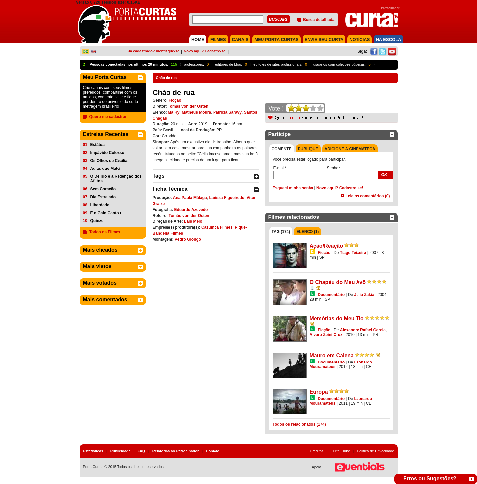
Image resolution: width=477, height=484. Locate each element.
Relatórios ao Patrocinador (175, 451)
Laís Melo (193, 221)
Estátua (97, 144)
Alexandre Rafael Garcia (363, 330)
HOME (197, 39)
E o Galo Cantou (105, 213)
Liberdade (99, 205)
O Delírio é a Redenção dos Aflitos (116, 178)
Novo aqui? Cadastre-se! (205, 51)
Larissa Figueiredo (226, 197)
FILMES (218, 39)
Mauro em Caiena (332, 355)
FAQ (141, 451)
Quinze (97, 220)
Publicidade (120, 451)
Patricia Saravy (227, 112)
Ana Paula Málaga (190, 197)
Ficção (175, 100)
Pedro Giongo (188, 239)
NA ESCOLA (388, 39)
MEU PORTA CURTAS (276, 39)
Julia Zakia (364, 294)
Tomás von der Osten (188, 106)
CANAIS (240, 39)
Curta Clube (340, 451)
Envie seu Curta (324, 39)
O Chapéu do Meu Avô (338, 282)
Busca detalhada (318, 19)
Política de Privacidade (375, 451)
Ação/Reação (326, 246)
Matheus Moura (196, 112)
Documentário (331, 294)
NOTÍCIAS (359, 39)
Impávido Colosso (107, 152)
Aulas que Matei (105, 168)
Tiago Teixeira (353, 252)
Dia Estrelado (103, 197)
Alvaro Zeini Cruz (326, 334)
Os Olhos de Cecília (109, 160)
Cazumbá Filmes (217, 227)
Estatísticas (93, 451)
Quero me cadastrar (108, 116)
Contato (212, 451)
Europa (319, 392)
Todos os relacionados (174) (299, 424)
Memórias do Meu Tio (337, 318)
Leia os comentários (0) (367, 196)
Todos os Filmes (104, 232)
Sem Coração (103, 189)
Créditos (317, 451)
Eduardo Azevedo (191, 209)
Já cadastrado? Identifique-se (153, 51)
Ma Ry (173, 112)
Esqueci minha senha (293, 188)
